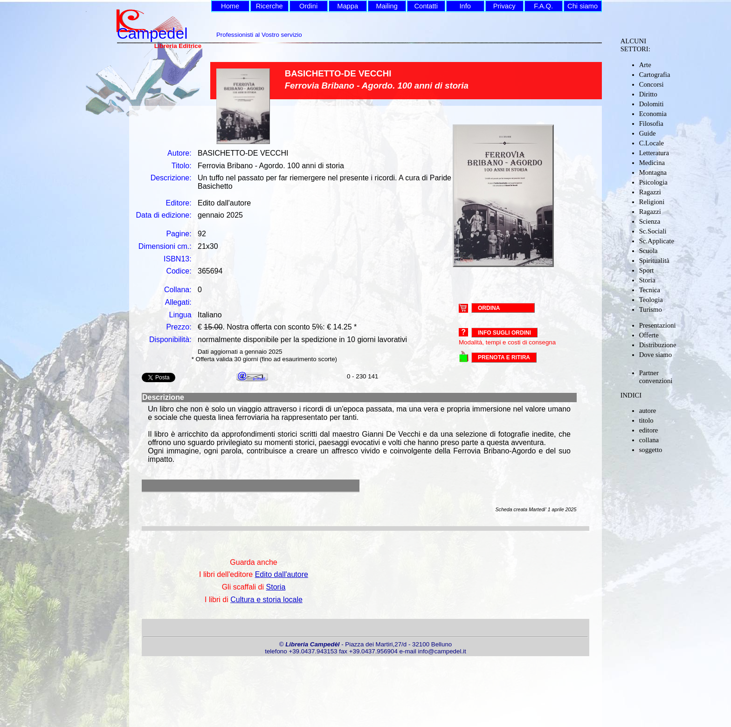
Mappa (347, 6)
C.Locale (651, 143)
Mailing (386, 6)
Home (230, 6)
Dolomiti (651, 104)
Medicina (652, 162)
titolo (646, 420)
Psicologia (653, 182)
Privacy (504, 6)
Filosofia (651, 123)
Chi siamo (582, 6)
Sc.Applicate (656, 241)
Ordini (308, 6)
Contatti (426, 6)
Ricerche (269, 6)
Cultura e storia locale (266, 600)
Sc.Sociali (653, 231)
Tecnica (649, 290)
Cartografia (654, 74)
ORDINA (489, 307)
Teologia (651, 299)
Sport (646, 270)
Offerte (649, 335)
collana (649, 440)
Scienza (650, 221)
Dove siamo (655, 354)
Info (464, 6)
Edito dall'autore (281, 574)
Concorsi (651, 84)
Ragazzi (650, 192)
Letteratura (654, 153)
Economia (653, 113)
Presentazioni (657, 325)
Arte (645, 65)
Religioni (652, 202)
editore (648, 430)
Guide (647, 133)
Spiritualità (654, 260)
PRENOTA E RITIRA (504, 357)
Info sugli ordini (504, 332)
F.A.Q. (543, 6)
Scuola (648, 250)
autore (647, 410)
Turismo (650, 309)
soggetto (650, 449)
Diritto (648, 94)
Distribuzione (657, 345)
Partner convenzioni (656, 376)
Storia (647, 280)
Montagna (653, 172)
